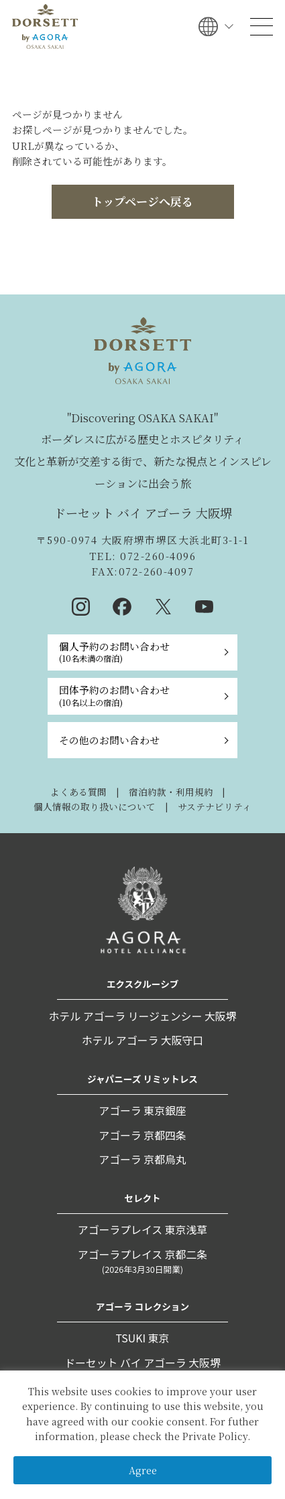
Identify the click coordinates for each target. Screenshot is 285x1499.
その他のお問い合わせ (109, 740)
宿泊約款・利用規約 (171, 791)
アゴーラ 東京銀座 (142, 1110)
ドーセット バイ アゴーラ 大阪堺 (142, 1363)
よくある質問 (78, 791)
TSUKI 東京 (143, 1338)
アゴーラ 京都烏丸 (142, 1159)
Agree (143, 1470)
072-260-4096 (156, 556)
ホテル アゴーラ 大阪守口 (143, 1040)
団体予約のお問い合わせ (114, 696)
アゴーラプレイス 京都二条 (142, 1262)
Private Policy (214, 1436)
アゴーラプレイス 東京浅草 (142, 1229)
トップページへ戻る (142, 201)
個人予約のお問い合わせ (114, 652)
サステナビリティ (214, 806)
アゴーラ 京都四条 (142, 1135)
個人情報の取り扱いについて (95, 806)
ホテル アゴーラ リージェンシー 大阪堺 (143, 1016)
